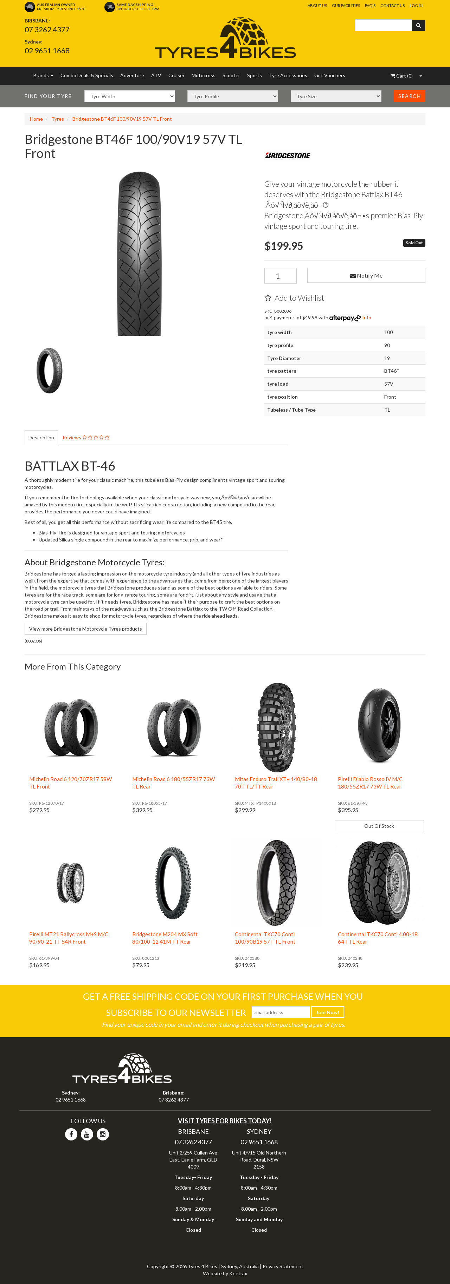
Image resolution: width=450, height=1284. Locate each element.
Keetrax (238, 1273)
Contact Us (392, 5)
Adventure (132, 75)
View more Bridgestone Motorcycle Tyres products (85, 629)
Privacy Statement (283, 1266)
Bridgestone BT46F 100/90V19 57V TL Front (122, 119)
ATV (156, 75)
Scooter (231, 75)
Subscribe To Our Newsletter (176, 1012)
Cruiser (176, 75)
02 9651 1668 (47, 50)
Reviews (86, 437)
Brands (43, 75)
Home (36, 119)
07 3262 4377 (47, 29)
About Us (317, 5)
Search (409, 96)
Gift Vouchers (329, 75)
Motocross (204, 75)
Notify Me (366, 275)
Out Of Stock (379, 826)
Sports (254, 75)
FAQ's (370, 5)
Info (366, 317)
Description (41, 437)
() (402, 76)
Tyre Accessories (288, 75)
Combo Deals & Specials (86, 75)
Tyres (57, 119)
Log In (416, 5)
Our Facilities (346, 5)
